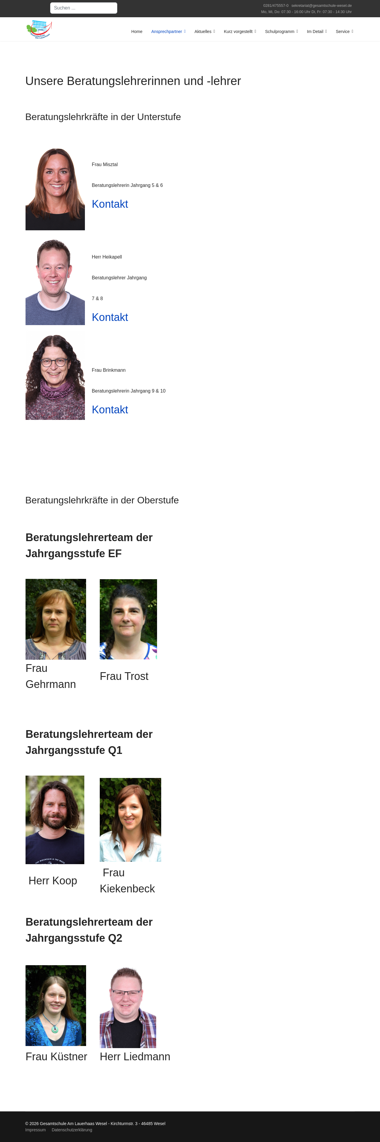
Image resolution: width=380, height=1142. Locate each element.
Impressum (35, 1129)
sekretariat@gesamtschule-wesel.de (322, 6)
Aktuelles (202, 31)
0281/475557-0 (276, 6)
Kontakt (110, 204)
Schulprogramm (279, 31)
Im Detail (315, 31)
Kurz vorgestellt (238, 31)
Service (343, 31)
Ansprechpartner (166, 31)
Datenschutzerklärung (72, 1129)
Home (136, 31)
